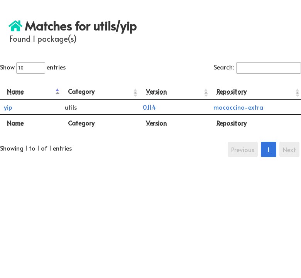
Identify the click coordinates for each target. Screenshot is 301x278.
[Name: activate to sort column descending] (30, 91)
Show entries (33, 67)
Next (289, 149)
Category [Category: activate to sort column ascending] (81, 91)
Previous (242, 149)
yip (8, 107)
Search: (257, 67)
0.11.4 (149, 107)
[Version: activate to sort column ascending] (174, 91)
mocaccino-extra (238, 107)
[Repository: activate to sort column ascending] (255, 91)
